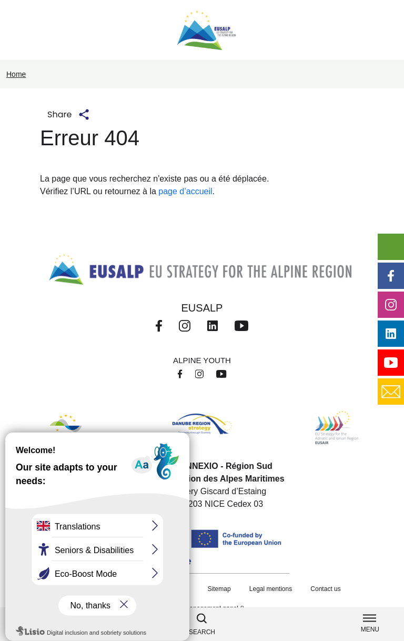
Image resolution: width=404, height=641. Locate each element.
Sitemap (219, 589)
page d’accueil (185, 191)
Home (16, 74)
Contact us (325, 589)
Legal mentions (270, 589)
